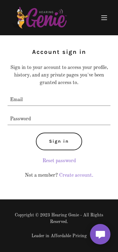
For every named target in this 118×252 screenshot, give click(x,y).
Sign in (59, 141)
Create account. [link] (76, 175)
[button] (104, 17)
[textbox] (59, 100)
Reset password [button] (59, 160)
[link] (39, 17)
